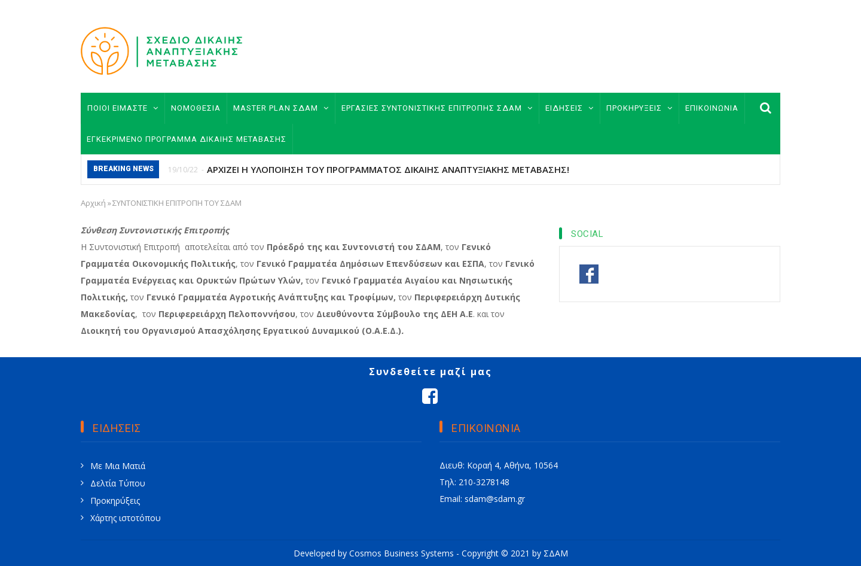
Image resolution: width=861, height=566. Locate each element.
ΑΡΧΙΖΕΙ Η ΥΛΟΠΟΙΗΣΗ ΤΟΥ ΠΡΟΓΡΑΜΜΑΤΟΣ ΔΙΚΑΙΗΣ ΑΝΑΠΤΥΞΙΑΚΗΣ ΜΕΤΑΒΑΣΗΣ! (388, 169)
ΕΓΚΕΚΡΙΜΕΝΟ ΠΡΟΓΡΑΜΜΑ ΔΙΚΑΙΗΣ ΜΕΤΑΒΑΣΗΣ (186, 139)
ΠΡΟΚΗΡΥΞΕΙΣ (639, 108)
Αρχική (93, 202)
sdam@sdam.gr (495, 498)
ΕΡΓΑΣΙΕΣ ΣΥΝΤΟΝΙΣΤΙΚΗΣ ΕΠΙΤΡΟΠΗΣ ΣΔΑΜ (437, 108)
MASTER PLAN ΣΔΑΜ (281, 108)
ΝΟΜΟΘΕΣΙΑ (196, 108)
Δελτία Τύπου (117, 483)
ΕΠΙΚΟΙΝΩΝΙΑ (711, 108)
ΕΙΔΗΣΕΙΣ (569, 108)
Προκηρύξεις (115, 500)
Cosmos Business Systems (401, 553)
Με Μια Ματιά (117, 465)
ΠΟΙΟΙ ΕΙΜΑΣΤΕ (122, 108)
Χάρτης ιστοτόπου (125, 518)
